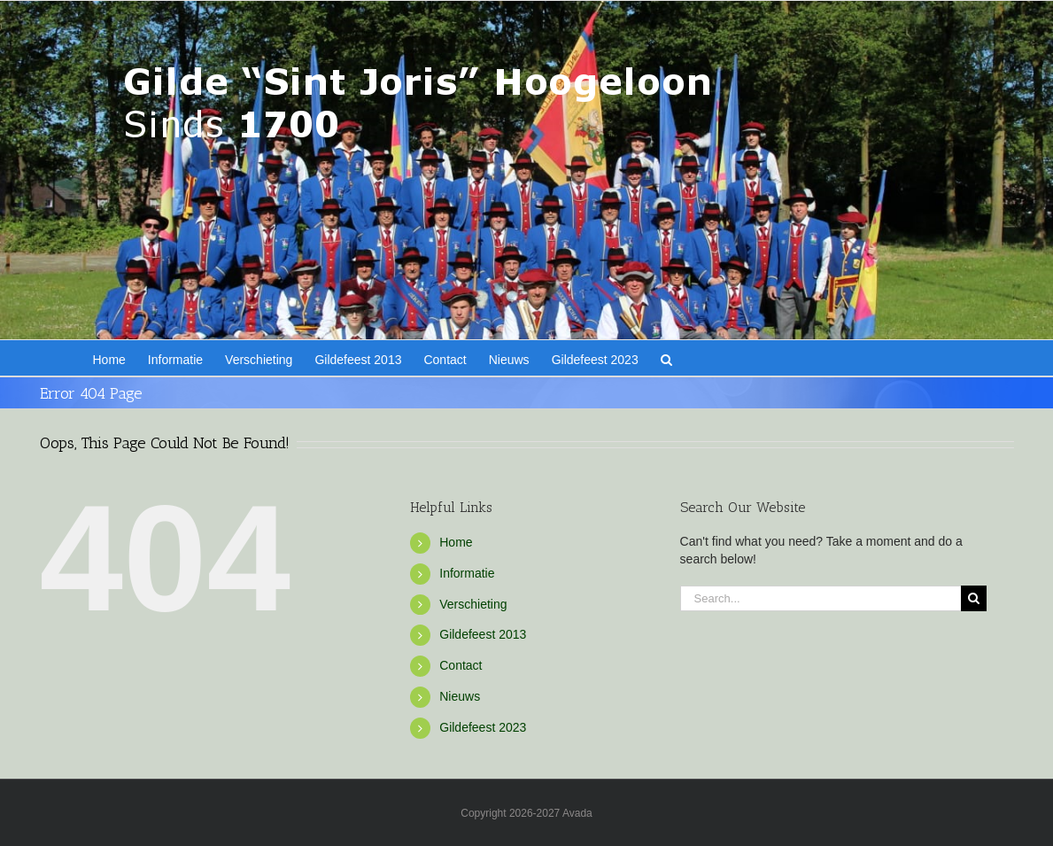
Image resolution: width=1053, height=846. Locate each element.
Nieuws (459, 696)
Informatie (466, 573)
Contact (460, 665)
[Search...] (821, 598)
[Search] (974, 598)
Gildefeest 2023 (482, 727)
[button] (666, 358)
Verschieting (473, 604)
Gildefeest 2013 (482, 634)
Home (455, 542)
